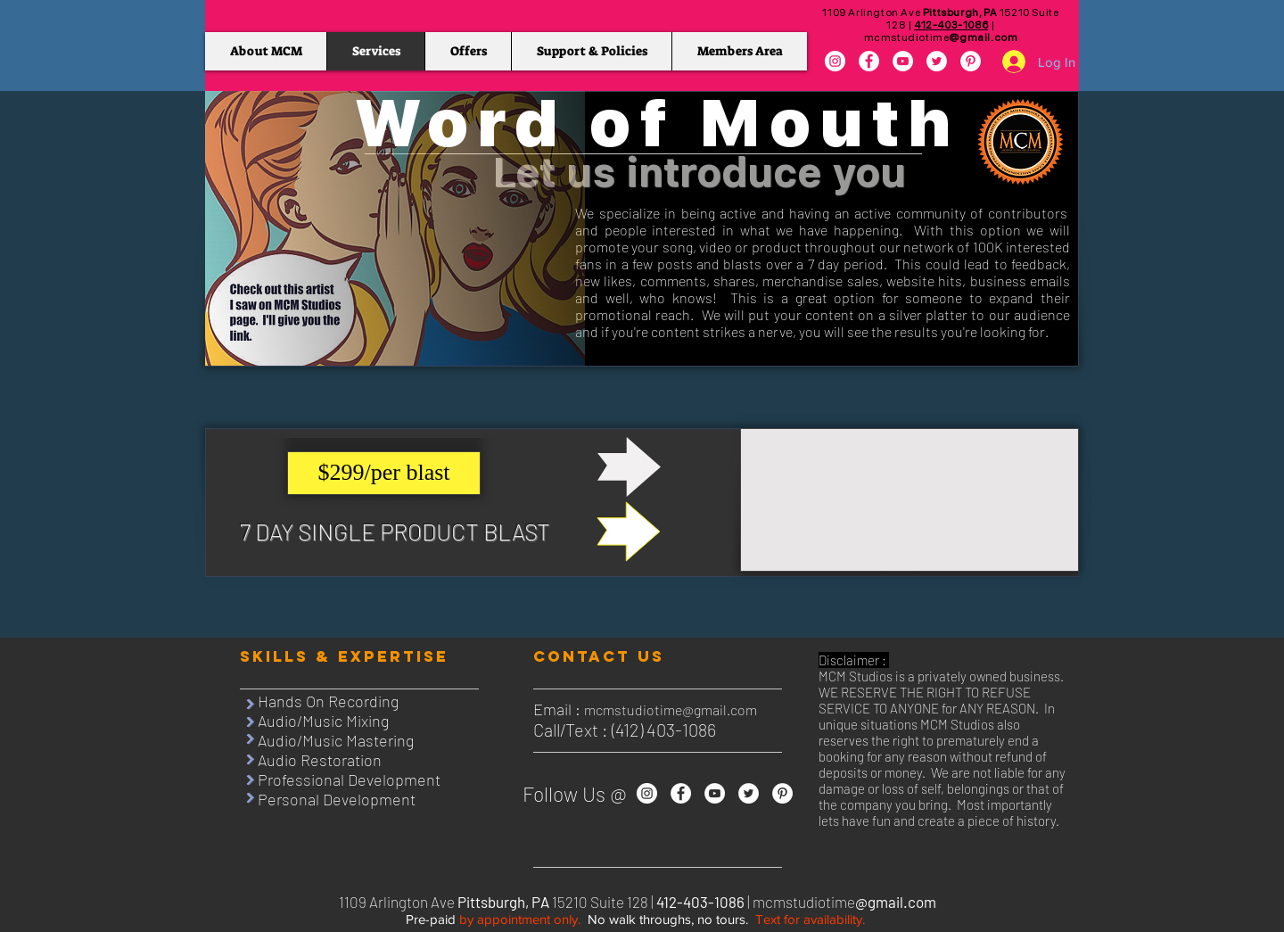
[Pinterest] (970, 61)
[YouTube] (903, 61)
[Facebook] (869, 61)
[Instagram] (835, 61)
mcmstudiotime (941, 37)
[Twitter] (936, 61)
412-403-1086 (951, 25)
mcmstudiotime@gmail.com (670, 709)
